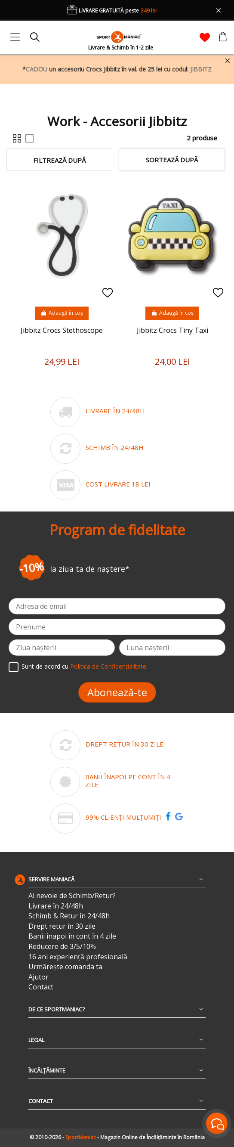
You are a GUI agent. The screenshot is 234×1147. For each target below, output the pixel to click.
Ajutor (38, 977)
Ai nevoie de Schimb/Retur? (72, 895)
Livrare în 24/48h (55, 906)
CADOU (36, 69)
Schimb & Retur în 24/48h (69, 916)
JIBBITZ (201, 69)
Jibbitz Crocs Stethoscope (62, 330)
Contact (40, 987)
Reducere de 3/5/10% (62, 946)
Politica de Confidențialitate (108, 667)
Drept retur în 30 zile (61, 926)
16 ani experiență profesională (77, 957)
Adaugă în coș (61, 312)
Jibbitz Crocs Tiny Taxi (172, 330)
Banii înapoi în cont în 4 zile (72, 936)
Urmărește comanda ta (65, 966)
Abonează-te (117, 692)
